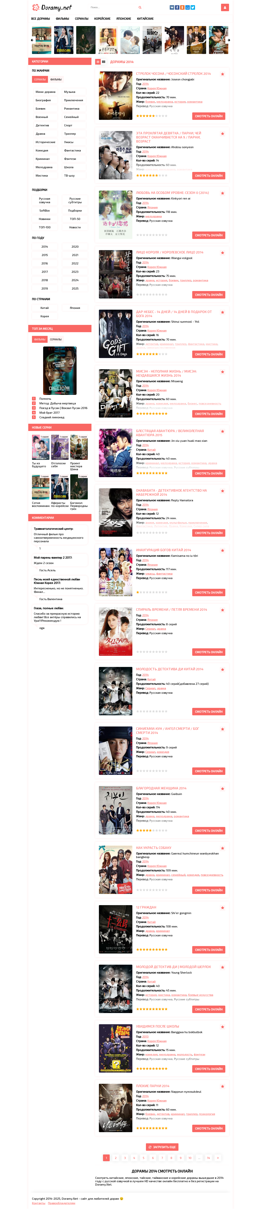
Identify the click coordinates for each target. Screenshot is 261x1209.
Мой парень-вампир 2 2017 (52, 557)
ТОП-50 (75, 219)
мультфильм (178, 522)
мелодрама (165, 101)
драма (149, 280)
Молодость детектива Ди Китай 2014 (169, 669)
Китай (151, 449)
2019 (44, 288)
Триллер (70, 133)
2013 (145, 1036)
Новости (75, 227)
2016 (44, 263)
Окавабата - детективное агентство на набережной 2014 (171, 492)
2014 (145, 83)
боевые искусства (200, 994)
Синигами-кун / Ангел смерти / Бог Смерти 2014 (167, 730)
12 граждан (146, 907)
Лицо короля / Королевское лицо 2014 (169, 252)
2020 (75, 246)
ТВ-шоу (69, 175)
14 (208, 1158)
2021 (75, 255)
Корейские (102, 18)
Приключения (73, 100)
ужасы (150, 573)
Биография (43, 100)
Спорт (68, 125)
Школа (68, 167)
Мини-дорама (45, 91)
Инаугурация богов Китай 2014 (163, 550)
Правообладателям (61, 1203)
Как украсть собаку (153, 848)
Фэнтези (70, 158)
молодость (184, 1054)
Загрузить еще (162, 1147)
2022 (75, 263)
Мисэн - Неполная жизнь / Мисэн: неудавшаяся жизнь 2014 (166, 373)
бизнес (192, 403)
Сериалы (81, 18)
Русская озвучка (44, 200)
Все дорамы (40, 18)
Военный (42, 117)
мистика (212, 344)
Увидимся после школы (157, 1026)
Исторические (45, 142)
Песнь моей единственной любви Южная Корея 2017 (57, 580)
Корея (45, 316)
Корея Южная (157, 88)
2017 (45, 271)
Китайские (145, 18)
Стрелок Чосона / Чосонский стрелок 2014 (173, 73)
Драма (173, 526)
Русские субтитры (75, 200)
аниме (149, 522)
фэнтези (199, 1054)
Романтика (71, 108)
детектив (151, 344)
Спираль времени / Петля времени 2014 (171, 609)
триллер (185, 280)
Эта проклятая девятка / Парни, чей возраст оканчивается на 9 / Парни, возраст (168, 137)
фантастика (196, 344)
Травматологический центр (53, 528)
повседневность (210, 403)
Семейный (71, 117)
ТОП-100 (45, 227)
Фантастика (72, 150)
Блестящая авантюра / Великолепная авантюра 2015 (170, 433)
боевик (150, 101)
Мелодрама (44, 167)
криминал (166, 344)
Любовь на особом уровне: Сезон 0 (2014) (172, 193)
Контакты (38, 1203)
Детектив (160, 526)
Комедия (186, 526)
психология (207, 1114)
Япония (152, 207)
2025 (75, 288)
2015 (45, 255)
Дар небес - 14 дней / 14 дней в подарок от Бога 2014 (174, 314)
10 (189, 1158)
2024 (75, 280)
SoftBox (44, 210)
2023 (75, 271)
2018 (44, 280)
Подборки (75, 210)
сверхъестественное (161, 347)
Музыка (69, 91)
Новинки (44, 219)
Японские (123, 18)
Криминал (43, 158)
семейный (178, 874)
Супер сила (201, 526)
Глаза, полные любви (48, 608)
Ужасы (68, 142)
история (180, 101)
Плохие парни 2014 (152, 1086)
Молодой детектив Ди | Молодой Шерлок (173, 967)
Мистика (42, 175)
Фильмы (62, 18)
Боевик (40, 108)
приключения (197, 522)
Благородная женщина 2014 (161, 788)
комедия (151, 169)
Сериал (150, 628)
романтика (194, 101)
